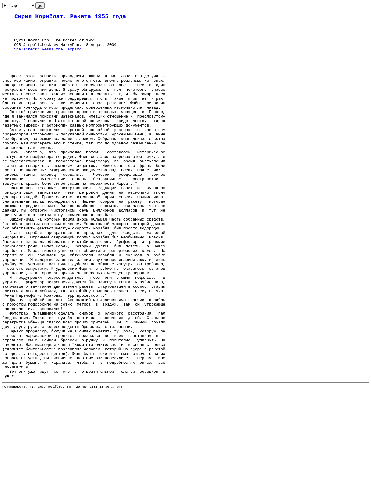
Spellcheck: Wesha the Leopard (47, 55)
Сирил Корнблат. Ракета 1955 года (70, 17)
